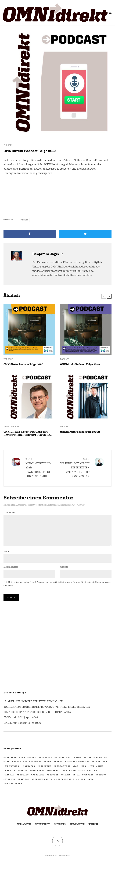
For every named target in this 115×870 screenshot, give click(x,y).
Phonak (10, 780)
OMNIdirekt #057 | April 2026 (20, 722)
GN (105, 767)
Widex (81, 785)
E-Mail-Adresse (11, 572)
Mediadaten (24, 830)
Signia (66, 780)
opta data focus (74, 776)
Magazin (10, 776)
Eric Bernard (33, 767)
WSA (91, 785)
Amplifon (11, 763)
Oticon (93, 776)
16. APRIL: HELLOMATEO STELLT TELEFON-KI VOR (33, 706)
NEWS (6, 426)
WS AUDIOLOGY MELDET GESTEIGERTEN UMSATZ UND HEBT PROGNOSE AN (74, 468)
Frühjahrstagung (78, 767)
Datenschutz (42, 830)
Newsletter (77, 830)
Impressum (60, 830)
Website (64, 572)
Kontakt (93, 830)
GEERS (97, 767)
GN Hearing (12, 772)
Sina (77, 780)
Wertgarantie (65, 785)
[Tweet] (85, 234)
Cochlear (101, 763)
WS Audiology (13, 789)
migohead (54, 776)
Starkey (10, 785)
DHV (7, 767)
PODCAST (8, 145)
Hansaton (29, 772)
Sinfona (89, 780)
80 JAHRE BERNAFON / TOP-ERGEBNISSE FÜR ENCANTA (37, 717)
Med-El (23, 776)
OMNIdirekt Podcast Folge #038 (80, 431)
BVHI (88, 763)
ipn (92, 772)
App (22, 763)
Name (6, 557)
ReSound (53, 780)
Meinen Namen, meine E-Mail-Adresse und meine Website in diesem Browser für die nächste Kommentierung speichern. (57, 589)
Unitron (24, 785)
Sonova (101, 780)
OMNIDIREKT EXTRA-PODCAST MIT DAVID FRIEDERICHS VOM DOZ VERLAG (27, 433)
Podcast (24, 220)
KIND (100, 772)
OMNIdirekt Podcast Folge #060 (23, 364)
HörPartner (63, 772)
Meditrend (38, 776)
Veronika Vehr (42, 785)
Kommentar (9, 512)
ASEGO (32, 763)
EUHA (48, 767)
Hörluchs (45, 772)
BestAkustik (64, 763)
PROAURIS (38, 780)
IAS (76, 772)
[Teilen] (29, 234)
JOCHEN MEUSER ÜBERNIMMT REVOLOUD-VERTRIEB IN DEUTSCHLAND (46, 712)
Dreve (17, 767)
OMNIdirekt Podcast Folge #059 (80, 364)
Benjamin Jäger (45, 254)
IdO (84, 772)
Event (59, 767)
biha (79, 763)
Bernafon (46, 763)
